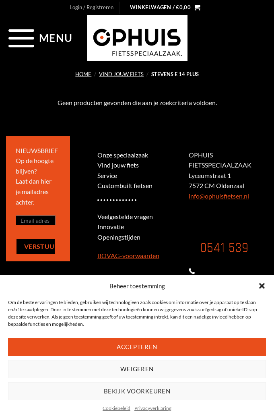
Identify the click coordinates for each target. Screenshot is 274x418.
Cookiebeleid (116, 408)
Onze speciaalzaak (122, 155)
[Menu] (39, 37)
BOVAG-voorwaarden (128, 255)
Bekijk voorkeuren (137, 391)
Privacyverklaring (152, 408)
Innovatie (110, 226)
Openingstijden (118, 237)
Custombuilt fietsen (124, 185)
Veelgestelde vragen (125, 216)
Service (107, 175)
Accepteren (137, 346)
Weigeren (137, 368)
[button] (262, 286)
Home (83, 74)
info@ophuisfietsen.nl (219, 196)
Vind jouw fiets (121, 74)
